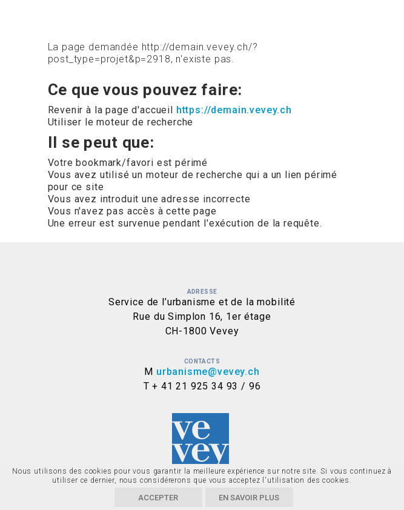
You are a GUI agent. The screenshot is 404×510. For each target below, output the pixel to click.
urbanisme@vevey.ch (208, 371)
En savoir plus (249, 497)
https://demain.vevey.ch (234, 110)
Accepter (158, 497)
